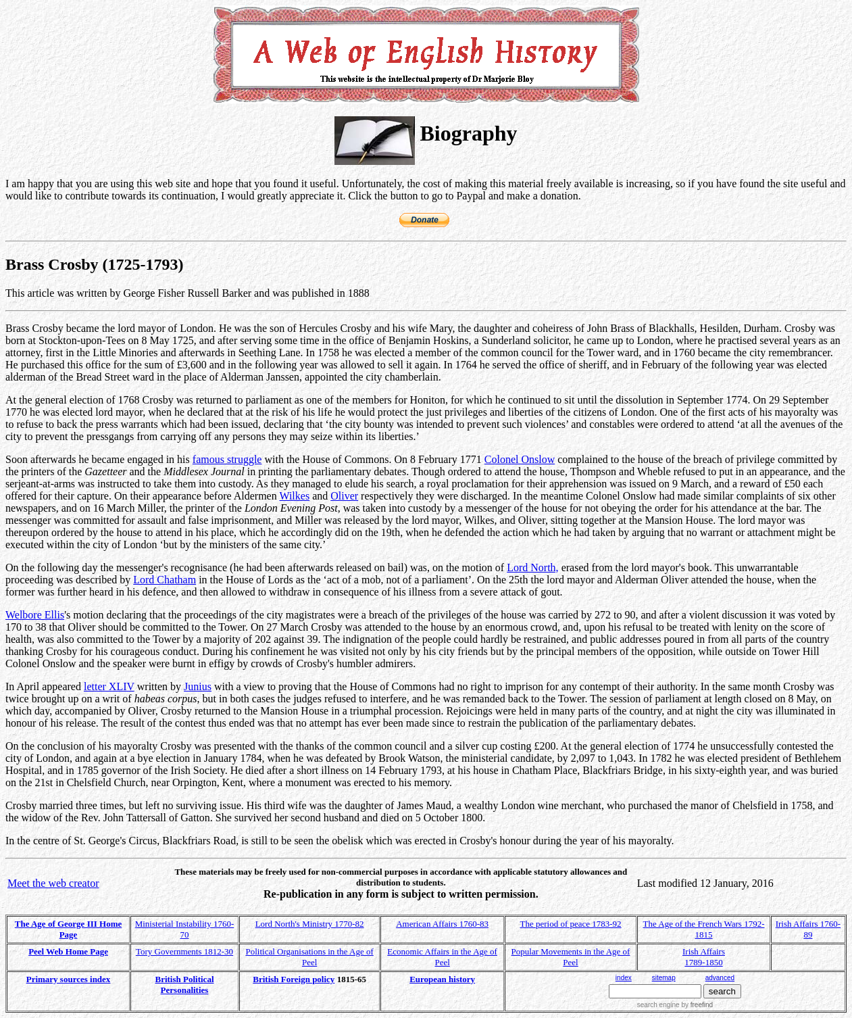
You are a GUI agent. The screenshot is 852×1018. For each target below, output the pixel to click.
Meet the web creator (53, 883)
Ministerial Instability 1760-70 (184, 929)
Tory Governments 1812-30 (184, 951)
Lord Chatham (164, 579)
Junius (197, 686)
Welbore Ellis (34, 615)
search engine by (675, 1005)
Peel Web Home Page (68, 951)
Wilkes (294, 496)
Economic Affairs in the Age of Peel (442, 956)
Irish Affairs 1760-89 (808, 929)
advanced (719, 977)
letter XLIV (109, 686)
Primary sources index (68, 979)
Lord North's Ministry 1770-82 (309, 924)
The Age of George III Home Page (68, 929)
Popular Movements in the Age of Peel (570, 956)
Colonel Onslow (519, 459)
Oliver (344, 496)
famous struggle (227, 459)
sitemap (664, 977)
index (624, 977)
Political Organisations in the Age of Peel (309, 956)
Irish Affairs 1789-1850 (703, 956)
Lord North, (532, 567)
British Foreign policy (293, 979)
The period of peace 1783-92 (570, 924)
